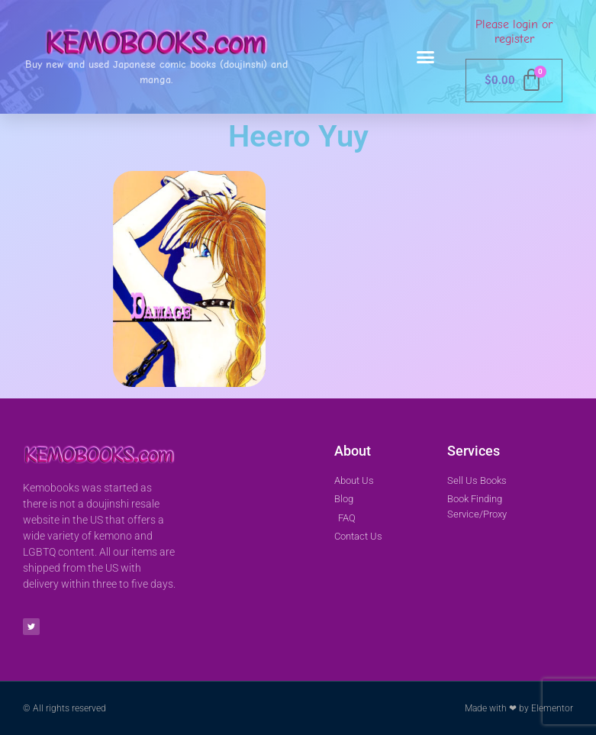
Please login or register (514, 32)
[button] (425, 57)
